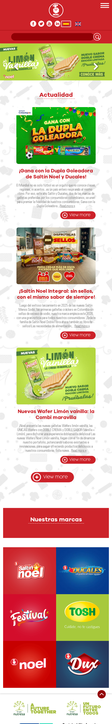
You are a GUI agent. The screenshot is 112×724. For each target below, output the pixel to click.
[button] (96, 66)
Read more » (67, 206)
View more (79, 215)
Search (97, 37)
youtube (49, 24)
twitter (41, 24)
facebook (33, 24)
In (57, 24)
